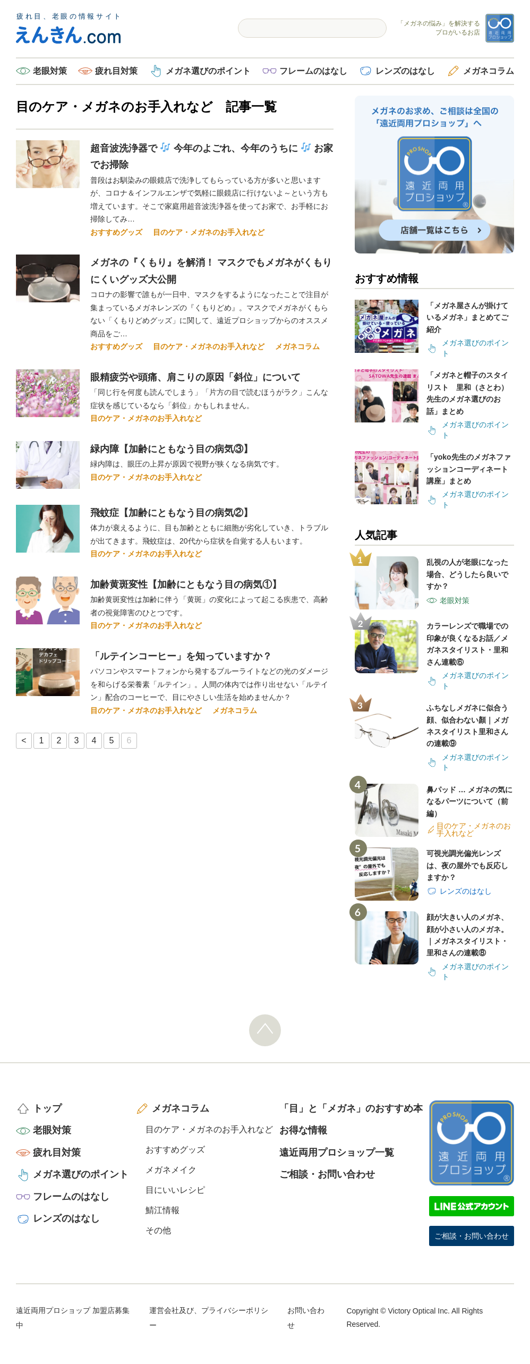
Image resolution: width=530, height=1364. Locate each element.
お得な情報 (303, 1130)
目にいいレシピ (175, 1189)
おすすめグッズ (116, 232)
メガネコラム (488, 70)
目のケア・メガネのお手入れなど (208, 232)
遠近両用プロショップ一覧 (336, 1152)
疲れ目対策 (116, 70)
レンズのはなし (405, 70)
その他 (158, 1230)
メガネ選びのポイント (208, 70)
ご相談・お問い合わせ (327, 1174)
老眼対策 (50, 70)
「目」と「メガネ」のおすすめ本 (351, 1108)
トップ (47, 1108)
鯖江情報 (162, 1210)
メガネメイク (171, 1169)
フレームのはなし (313, 70)
